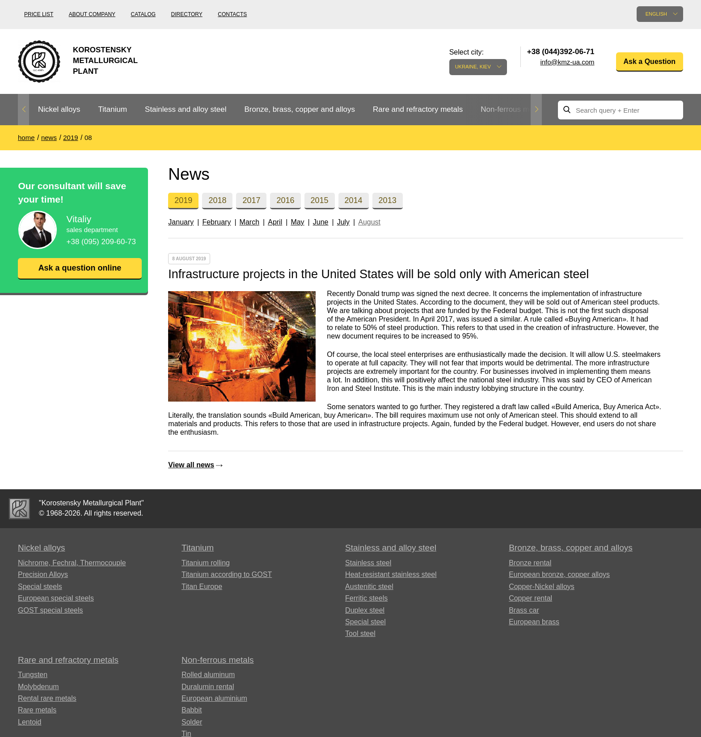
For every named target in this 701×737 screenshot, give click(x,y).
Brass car (524, 610)
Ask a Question (650, 61)
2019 (183, 200)
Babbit (192, 710)
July (343, 222)
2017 (251, 200)
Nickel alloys (59, 109)
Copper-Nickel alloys (541, 586)
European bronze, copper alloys (559, 574)
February (216, 222)
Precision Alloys (43, 574)
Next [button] (536, 109)
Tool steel (360, 633)
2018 (217, 200)
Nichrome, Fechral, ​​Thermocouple (72, 563)
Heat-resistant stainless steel (391, 574)
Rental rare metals (47, 698)
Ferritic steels (366, 598)
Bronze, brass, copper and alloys (299, 109)
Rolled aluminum (208, 674)
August (369, 222)
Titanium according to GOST (227, 574)
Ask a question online (79, 267)
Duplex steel (364, 610)
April (275, 222)
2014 (354, 200)
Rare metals (37, 710)
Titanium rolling (206, 563)
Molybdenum (38, 686)
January (181, 222)
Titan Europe (202, 586)
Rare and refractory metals (418, 109)
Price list (38, 14)
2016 (285, 200)
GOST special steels (50, 610)
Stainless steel (368, 563)
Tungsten (32, 674)
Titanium (112, 109)
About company (92, 14)
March (249, 222)
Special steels (40, 586)
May (297, 222)
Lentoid (30, 722)
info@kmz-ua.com (567, 62)
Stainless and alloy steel (185, 109)
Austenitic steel (369, 586)
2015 (320, 200)
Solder (192, 722)
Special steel (365, 622)
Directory (187, 14)
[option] (59, 110)
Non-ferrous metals (513, 109)
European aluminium (214, 698)
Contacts (232, 14)
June (321, 222)
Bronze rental (530, 563)
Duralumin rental (208, 686)
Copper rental (530, 598)
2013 (388, 200)
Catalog (143, 14)
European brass (534, 622)
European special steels (56, 598)
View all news (191, 465)
